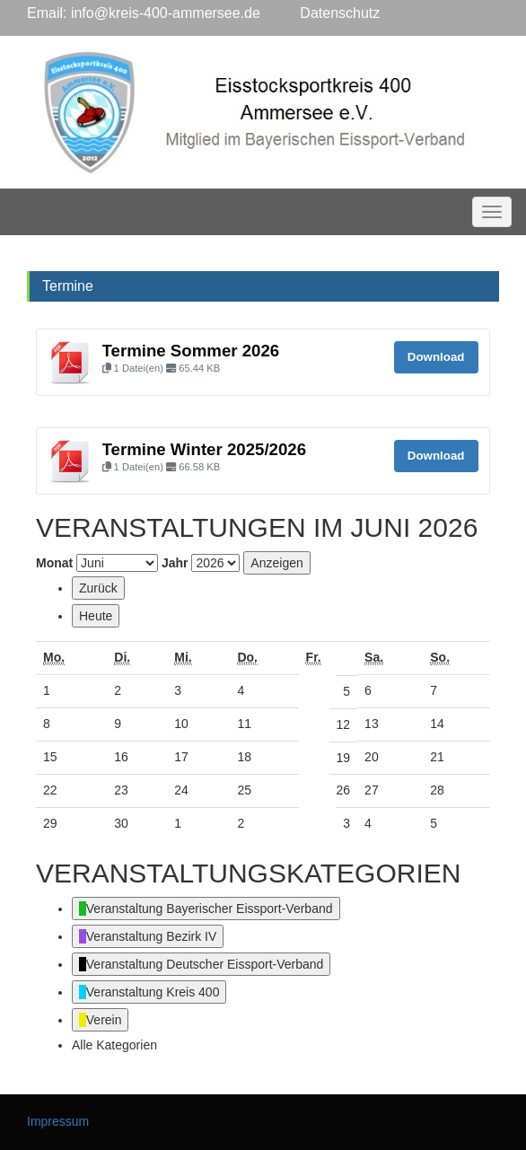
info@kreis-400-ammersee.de (165, 13)
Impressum (58, 1121)
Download (436, 357)
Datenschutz (320, 13)
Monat (54, 563)
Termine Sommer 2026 (191, 350)
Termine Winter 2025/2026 (204, 449)
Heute (95, 616)
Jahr (175, 563)
